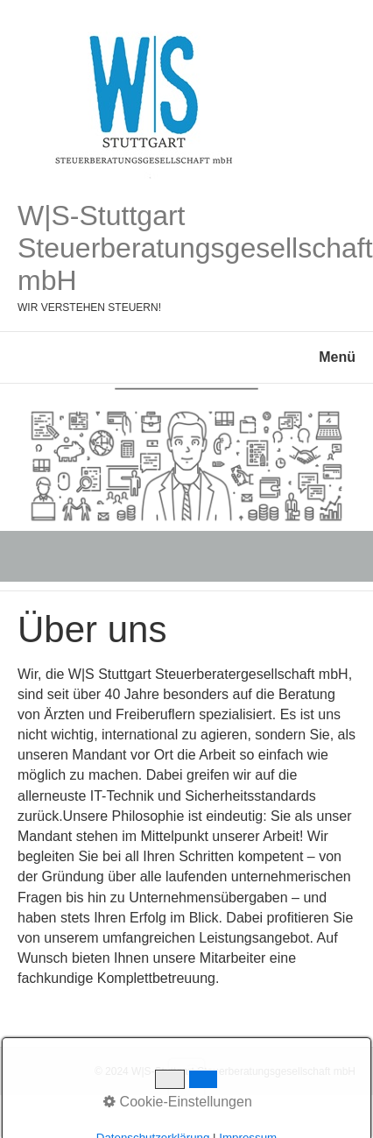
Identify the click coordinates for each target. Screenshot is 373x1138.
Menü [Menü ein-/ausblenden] (337, 357)
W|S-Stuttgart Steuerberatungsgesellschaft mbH (195, 248)
